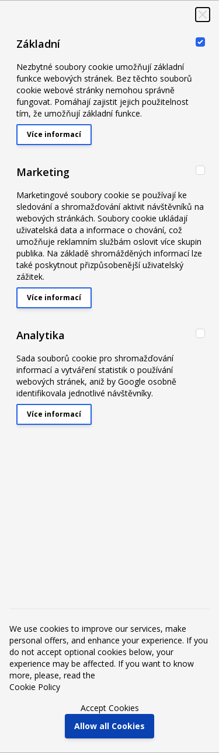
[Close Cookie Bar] (203, 15)
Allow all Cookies (109, 725)
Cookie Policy (34, 686)
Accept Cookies (110, 707)
